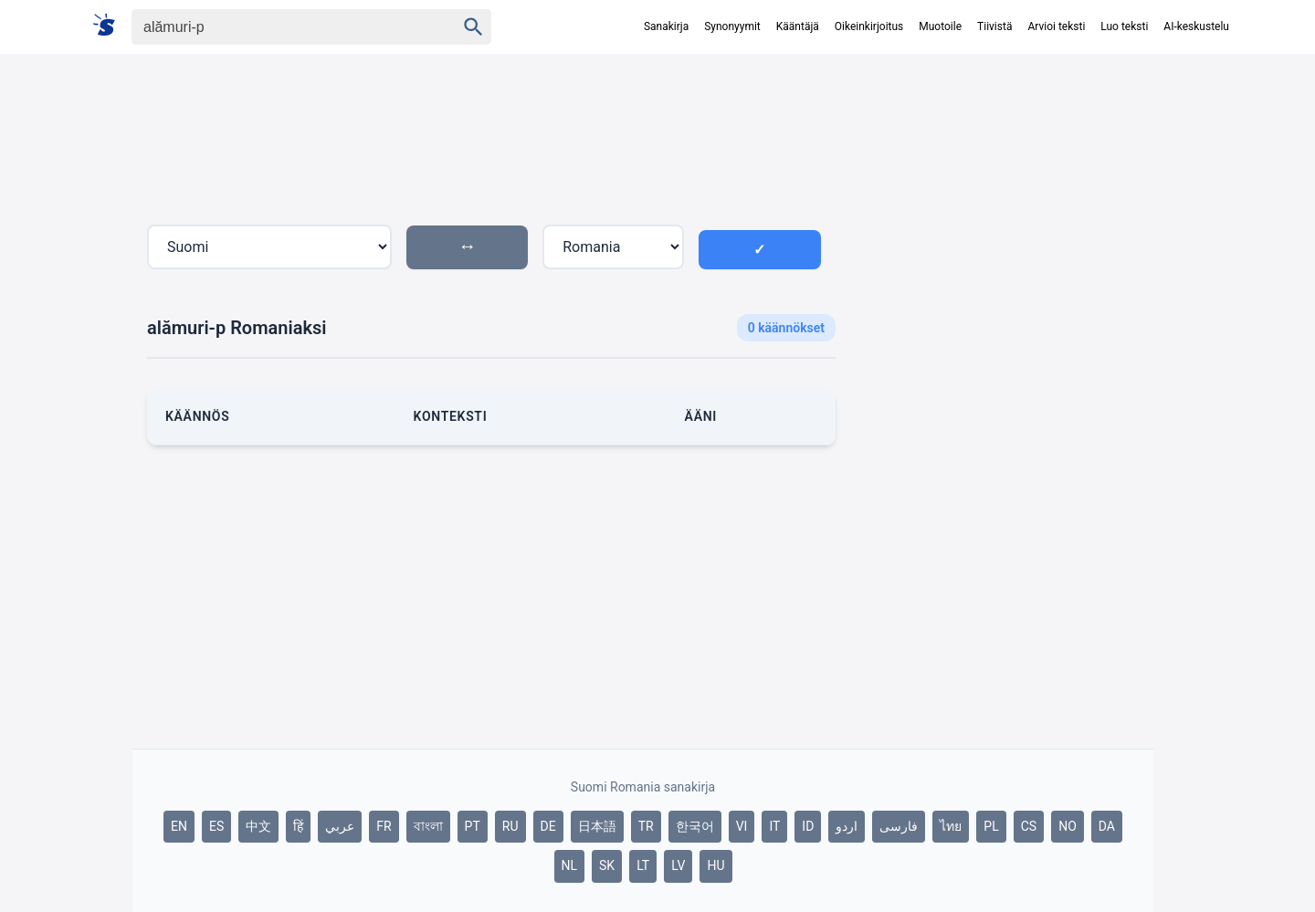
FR (383, 826)
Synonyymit (732, 26)
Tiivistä (994, 26)
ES (216, 826)
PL (991, 826)
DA (1107, 826)
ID (808, 826)
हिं (298, 826)
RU (510, 826)
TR (646, 826)
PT (472, 826)
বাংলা (428, 826)
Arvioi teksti (1056, 26)
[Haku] (277, 27)
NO (1067, 826)
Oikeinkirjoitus (869, 26)
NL (570, 865)
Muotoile (940, 26)
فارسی (898, 826)
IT (774, 826)
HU (715, 865)
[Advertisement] (1002, 387)
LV (678, 865)
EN (179, 826)
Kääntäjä (797, 26)
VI (742, 826)
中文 (258, 826)
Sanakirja (666, 26)
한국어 (695, 826)
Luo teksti (1124, 26)
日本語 (597, 826)
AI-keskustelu (1196, 26)
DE (548, 826)
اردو (846, 826)
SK (607, 865)
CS (1028, 826)
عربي (339, 826)
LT (642, 865)
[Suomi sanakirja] (110, 26)
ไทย (951, 826)
